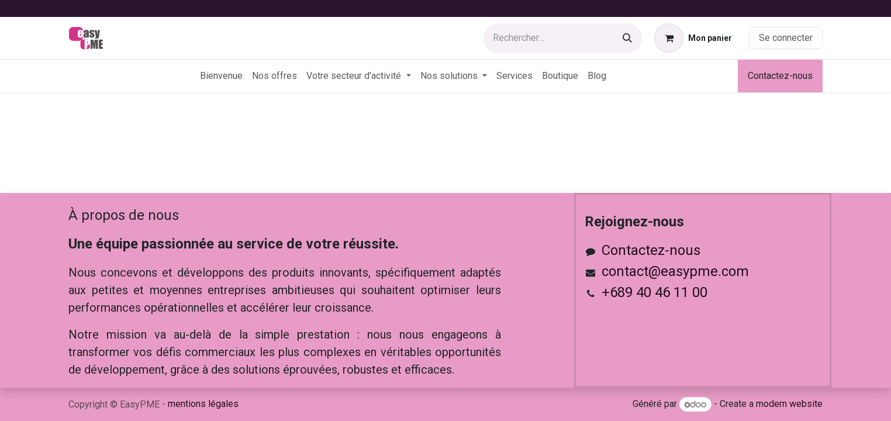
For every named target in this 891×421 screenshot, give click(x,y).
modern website (789, 404)
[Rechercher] (627, 38)
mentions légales (203, 403)
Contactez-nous (780, 75)
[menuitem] (221, 76)
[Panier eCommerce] (693, 38)
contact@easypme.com (675, 271)
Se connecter (786, 37)
